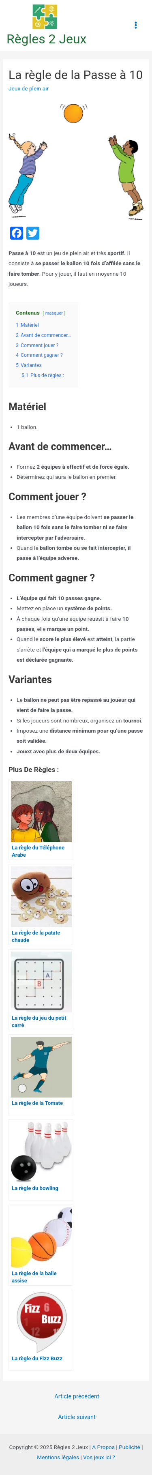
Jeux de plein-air (29, 88)
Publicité (129, 1447)
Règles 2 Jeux (46, 39)
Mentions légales (58, 1457)
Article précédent (76, 1396)
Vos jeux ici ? (99, 1457)
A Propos (103, 1447)
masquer (54, 313)
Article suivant (76, 1417)
